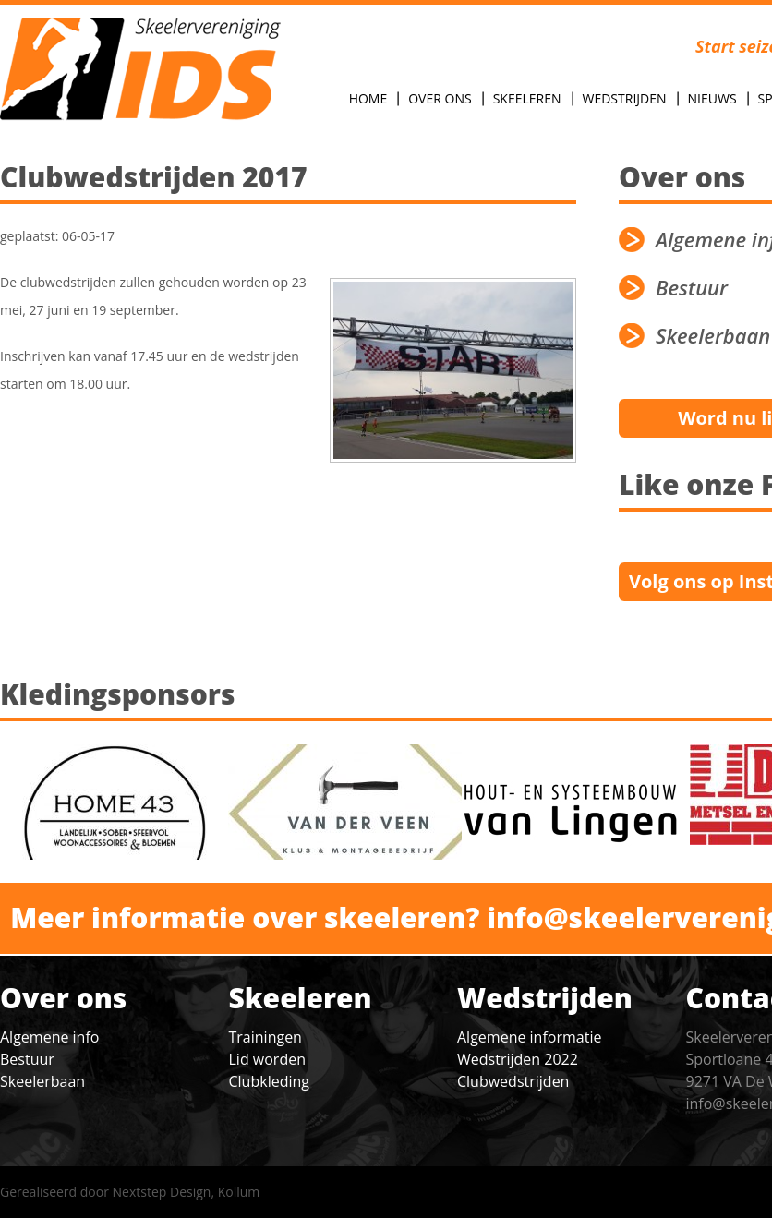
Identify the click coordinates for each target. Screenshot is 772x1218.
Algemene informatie (529, 1037)
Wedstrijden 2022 (517, 1059)
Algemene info (49, 1037)
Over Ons (439, 98)
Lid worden (267, 1059)
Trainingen (265, 1037)
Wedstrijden (625, 98)
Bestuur (27, 1059)
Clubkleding (269, 1081)
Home (368, 98)
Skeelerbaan (42, 1081)
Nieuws (712, 98)
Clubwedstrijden (513, 1081)
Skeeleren (527, 98)
